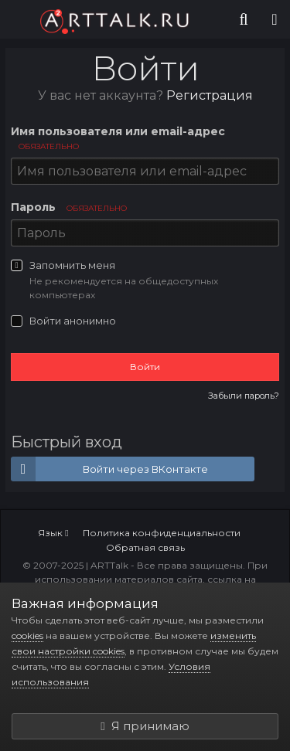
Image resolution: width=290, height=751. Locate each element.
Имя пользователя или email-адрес (118, 137)
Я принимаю (145, 726)
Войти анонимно (72, 320)
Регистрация (209, 95)
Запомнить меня (72, 265)
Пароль (69, 207)
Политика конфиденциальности (162, 533)
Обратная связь (145, 547)
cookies (27, 635)
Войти (145, 366)
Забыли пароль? (243, 395)
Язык (53, 533)
